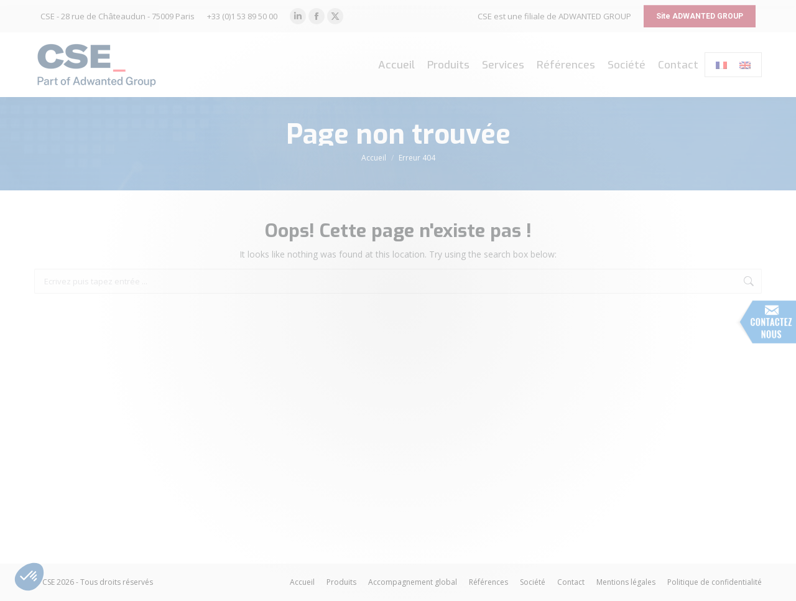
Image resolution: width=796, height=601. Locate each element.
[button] (29, 577)
